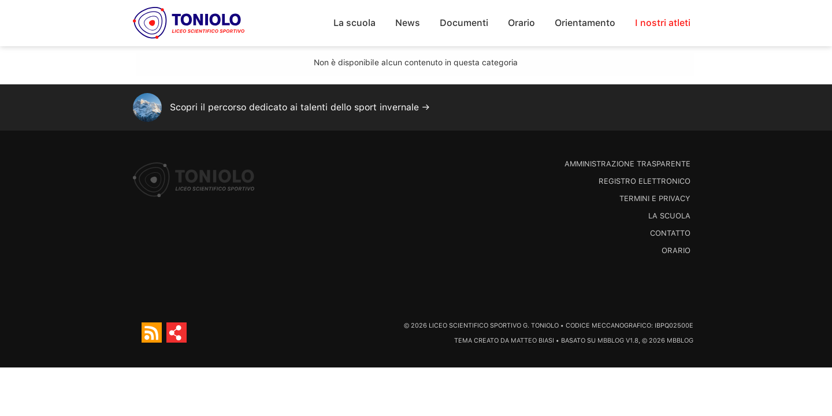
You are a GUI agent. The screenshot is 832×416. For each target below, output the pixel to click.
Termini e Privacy (654, 198)
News (407, 22)
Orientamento (585, 22)
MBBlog (610, 340)
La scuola (354, 22)
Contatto (670, 233)
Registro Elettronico (644, 181)
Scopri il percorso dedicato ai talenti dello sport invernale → (300, 107)
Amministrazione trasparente (627, 163)
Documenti (464, 22)
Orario (521, 22)
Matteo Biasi (532, 340)
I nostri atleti (662, 22)
